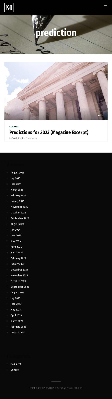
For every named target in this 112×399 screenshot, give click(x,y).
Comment (14, 126)
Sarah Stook (17, 138)
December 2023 (19, 269)
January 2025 (17, 201)
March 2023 (17, 321)
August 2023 (17, 292)
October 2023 (18, 281)
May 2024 (16, 241)
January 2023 (17, 332)
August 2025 (17, 172)
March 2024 (17, 252)
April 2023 (16, 315)
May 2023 (16, 309)
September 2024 (20, 218)
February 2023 (18, 326)
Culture (15, 369)
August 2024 (17, 224)
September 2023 (20, 286)
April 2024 (16, 246)
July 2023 (15, 298)
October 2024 (18, 212)
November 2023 (19, 275)
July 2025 (15, 178)
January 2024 (18, 263)
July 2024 (15, 229)
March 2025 (17, 189)
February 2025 (18, 195)
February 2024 (18, 258)
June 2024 (16, 235)
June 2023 (16, 303)
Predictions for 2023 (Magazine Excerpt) (48, 132)
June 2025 (16, 184)
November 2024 (19, 206)
